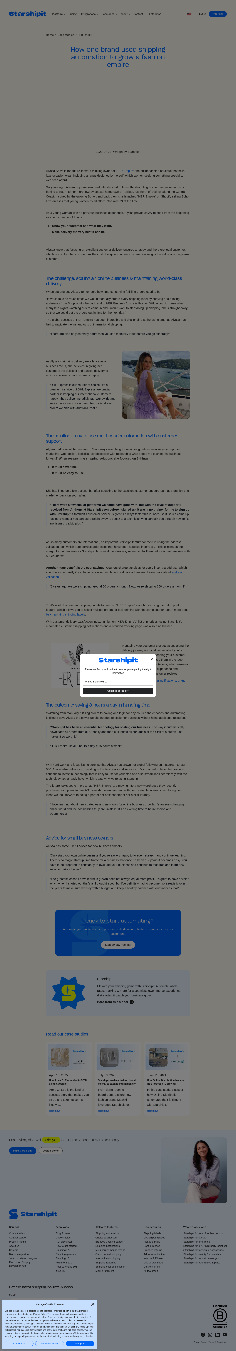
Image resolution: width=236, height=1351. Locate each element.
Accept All (80, 1343)
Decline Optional (50, 1343)
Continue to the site (118, 690)
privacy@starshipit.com (78, 1333)
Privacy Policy (39, 1314)
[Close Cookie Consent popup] (92, 1304)
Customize (19, 1343)
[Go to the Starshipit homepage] (118, 660)
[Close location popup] (152, 659)
